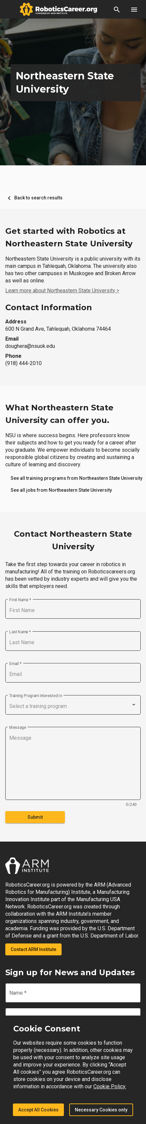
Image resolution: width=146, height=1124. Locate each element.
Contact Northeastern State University (73, 540)
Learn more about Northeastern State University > (62, 290)
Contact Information (48, 307)
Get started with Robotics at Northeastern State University (68, 237)
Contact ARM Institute (33, 949)
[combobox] (73, 706)
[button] (116, 9)
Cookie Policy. (109, 1086)
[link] (61, 490)
